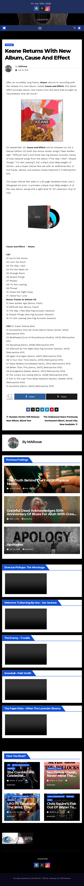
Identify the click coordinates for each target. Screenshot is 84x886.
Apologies (15, 544)
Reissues (11, 768)
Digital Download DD (20, 765)
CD (9, 765)
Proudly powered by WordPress (27, 878)
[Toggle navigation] (40, 28)
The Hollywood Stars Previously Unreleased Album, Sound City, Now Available (61, 421)
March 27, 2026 (58, 812)
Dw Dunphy (30, 489)
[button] (75, 28)
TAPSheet (9, 45)
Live (32, 796)
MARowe (22, 66)
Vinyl (59, 768)
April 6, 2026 (17, 781)
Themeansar (65, 878)
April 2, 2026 (56, 781)
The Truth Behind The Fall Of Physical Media (38, 482)
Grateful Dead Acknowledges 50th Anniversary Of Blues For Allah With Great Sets (41, 514)
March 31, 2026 (18, 812)
